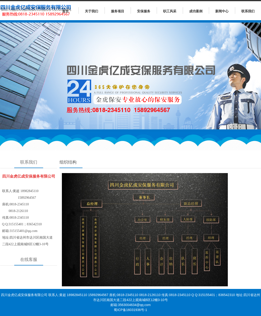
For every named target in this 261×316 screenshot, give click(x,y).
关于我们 (91, 11)
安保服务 (143, 11)
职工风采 (169, 11)
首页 (65, 11)
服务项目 (117, 11)
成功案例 (195, 11)
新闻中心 (222, 11)
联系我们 (248, 11)
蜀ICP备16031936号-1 (130, 310)
